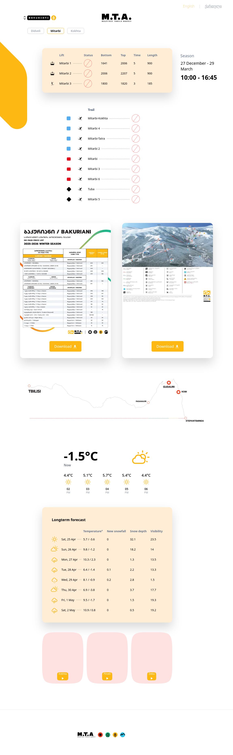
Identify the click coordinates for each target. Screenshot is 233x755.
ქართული (213, 6)
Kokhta (76, 31)
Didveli (36, 31)
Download (65, 346)
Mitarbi (56, 31)
